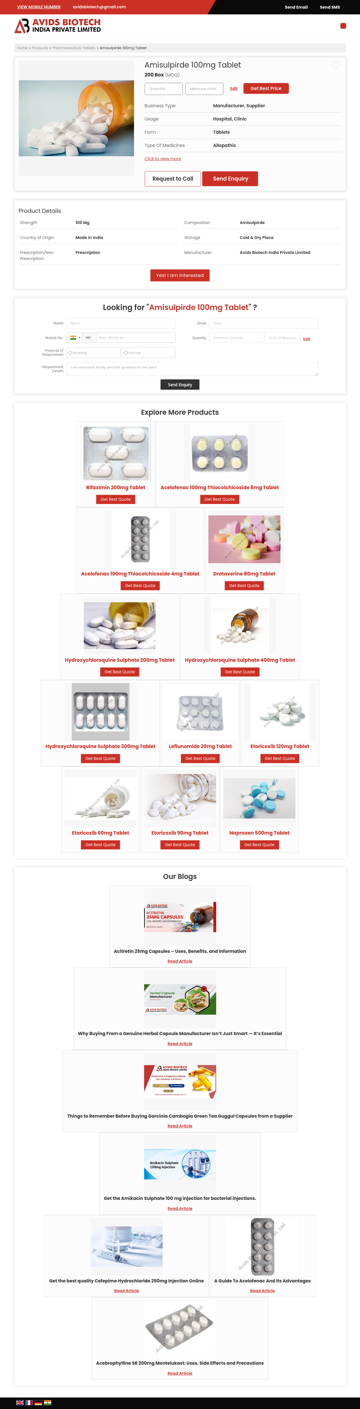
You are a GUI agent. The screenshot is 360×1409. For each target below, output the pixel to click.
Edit (234, 88)
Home (22, 47)
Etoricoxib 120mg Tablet (279, 746)
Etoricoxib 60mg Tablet (100, 832)
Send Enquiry (230, 178)
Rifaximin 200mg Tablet (115, 487)
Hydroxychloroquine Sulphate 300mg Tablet (100, 746)
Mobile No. (54, 337)
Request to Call (172, 178)
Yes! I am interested (180, 275)
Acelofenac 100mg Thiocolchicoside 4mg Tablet (140, 573)
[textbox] (204, 89)
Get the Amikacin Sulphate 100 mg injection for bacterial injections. (180, 1198)
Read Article (180, 961)
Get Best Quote (116, 499)
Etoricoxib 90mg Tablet (179, 832)
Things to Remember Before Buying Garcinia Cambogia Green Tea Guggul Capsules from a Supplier (180, 1116)
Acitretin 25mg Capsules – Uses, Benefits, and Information (180, 951)
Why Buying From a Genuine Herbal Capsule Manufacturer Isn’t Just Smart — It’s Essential (180, 1034)
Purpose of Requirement (52, 353)
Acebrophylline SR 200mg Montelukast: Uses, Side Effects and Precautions (180, 1363)
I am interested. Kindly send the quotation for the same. (192, 369)
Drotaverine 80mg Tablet (244, 573)
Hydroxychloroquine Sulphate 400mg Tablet (240, 660)
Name (58, 323)
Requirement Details (52, 369)
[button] (39, 7)
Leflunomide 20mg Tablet (200, 746)
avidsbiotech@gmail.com (99, 7)
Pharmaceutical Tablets (73, 47)
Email (201, 323)
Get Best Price (266, 88)
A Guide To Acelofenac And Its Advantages (262, 1281)
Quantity (199, 337)
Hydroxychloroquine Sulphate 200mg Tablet (120, 660)
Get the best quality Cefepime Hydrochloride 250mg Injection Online (126, 1281)
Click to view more (163, 159)
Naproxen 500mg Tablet (259, 832)
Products (40, 47)
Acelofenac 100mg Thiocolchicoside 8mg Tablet (220, 487)
